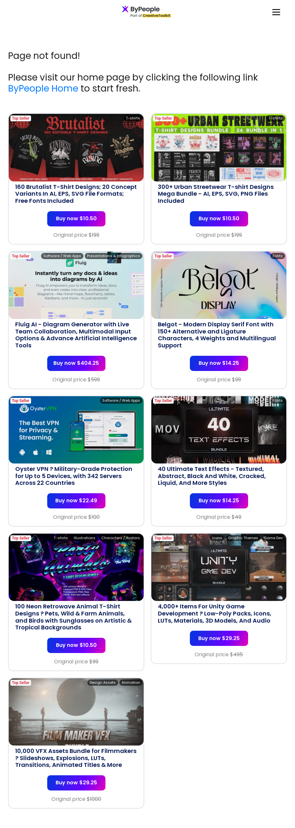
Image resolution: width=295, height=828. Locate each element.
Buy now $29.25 (219, 638)
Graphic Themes (243, 537)
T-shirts (133, 118)
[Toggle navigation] (276, 12)
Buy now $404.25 (76, 363)
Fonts (278, 255)
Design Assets (103, 682)
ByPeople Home (43, 88)
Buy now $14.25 (219, 363)
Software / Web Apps (62, 255)
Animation (131, 682)
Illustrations (84, 537)
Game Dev (273, 537)
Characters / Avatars (120, 537)
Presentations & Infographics (113, 255)
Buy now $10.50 (76, 218)
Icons (217, 537)
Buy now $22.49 (76, 500)
